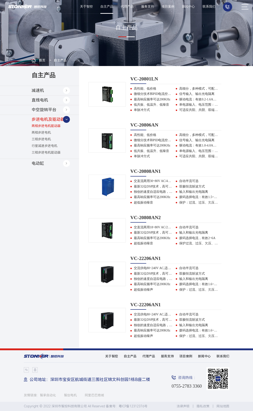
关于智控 (86, 6)
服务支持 (147, 6)
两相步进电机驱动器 (46, 125)
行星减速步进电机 (44, 145)
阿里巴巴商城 (94, 395)
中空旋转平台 (44, 109)
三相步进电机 (41, 139)
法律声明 (183, 406)
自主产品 (106, 6)
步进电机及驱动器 (48, 119)
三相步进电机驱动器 (46, 152)
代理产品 (127, 6)
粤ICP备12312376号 (133, 406)
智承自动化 (48, 395)
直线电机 (40, 100)
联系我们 (209, 6)
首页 (42, 60)
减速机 (38, 90)
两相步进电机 (41, 132)
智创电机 (70, 395)
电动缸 (38, 163)
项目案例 (168, 6)
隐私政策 (203, 406)
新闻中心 (188, 6)
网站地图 (223, 406)
